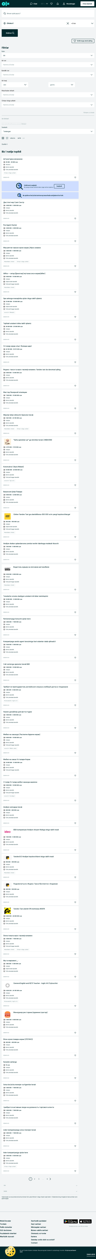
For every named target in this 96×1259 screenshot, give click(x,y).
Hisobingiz (70, 4)
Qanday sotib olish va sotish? (43, 1240)
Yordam (3, 1224)
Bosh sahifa (5, 124)
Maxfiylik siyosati (7, 1236)
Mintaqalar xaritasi (38, 1227)
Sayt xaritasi (36, 1224)
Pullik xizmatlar (6, 1227)
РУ (47, 4)
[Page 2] (34, 1179)
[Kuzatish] (75, 177)
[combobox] (49, 13)
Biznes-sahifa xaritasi (39, 1230)
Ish (10, 124)
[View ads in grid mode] (7, 138)
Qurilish (5, 144)
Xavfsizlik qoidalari (38, 1221)
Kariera (34, 1236)
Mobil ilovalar (5, 1221)
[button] (57, 4)
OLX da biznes (6, 1230)
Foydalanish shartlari (8, 1233)
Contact (34, 1243)
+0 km (82, 23)
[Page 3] (39, 1179)
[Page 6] (47, 1179)
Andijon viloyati (16, 124)
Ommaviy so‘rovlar (38, 1233)
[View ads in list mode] (3, 138)
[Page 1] (30, 1179)
